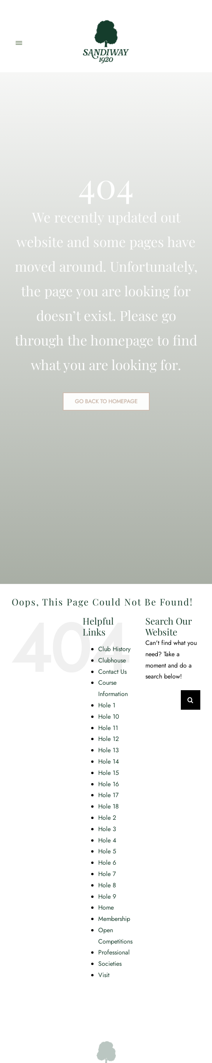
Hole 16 (108, 784)
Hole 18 (108, 806)
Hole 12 (108, 738)
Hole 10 (108, 716)
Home (106, 907)
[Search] (190, 700)
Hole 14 (108, 761)
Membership (114, 918)
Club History (114, 649)
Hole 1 (106, 705)
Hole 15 (108, 772)
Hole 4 (107, 840)
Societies (110, 963)
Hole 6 (107, 862)
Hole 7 (107, 873)
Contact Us (112, 671)
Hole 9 (107, 896)
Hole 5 (107, 851)
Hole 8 (107, 885)
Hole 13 (108, 750)
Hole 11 (108, 727)
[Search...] (163, 700)
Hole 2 (107, 817)
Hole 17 (108, 795)
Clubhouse (112, 660)
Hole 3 (107, 828)
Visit (104, 974)
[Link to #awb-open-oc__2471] (19, 43)
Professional (114, 952)
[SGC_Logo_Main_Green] (106, 16)
